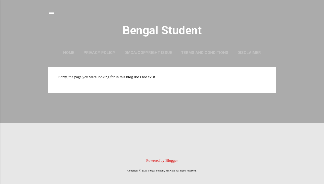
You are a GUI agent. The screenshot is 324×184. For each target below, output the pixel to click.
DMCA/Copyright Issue (148, 52)
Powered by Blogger (162, 160)
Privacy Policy (99, 52)
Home (68, 52)
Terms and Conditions (204, 52)
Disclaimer (249, 52)
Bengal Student (162, 30)
